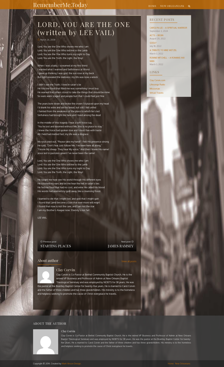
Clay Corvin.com (157, 80)
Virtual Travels (156, 93)
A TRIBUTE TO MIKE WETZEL (163, 50)
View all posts (129, 261)
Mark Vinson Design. (71, 363)
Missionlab (155, 88)
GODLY (153, 43)
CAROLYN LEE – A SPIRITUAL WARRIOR (168, 28)
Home (152, 6)
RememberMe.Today (60, 5)
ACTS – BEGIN (156, 35)
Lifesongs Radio (157, 84)
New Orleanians (172, 6)
